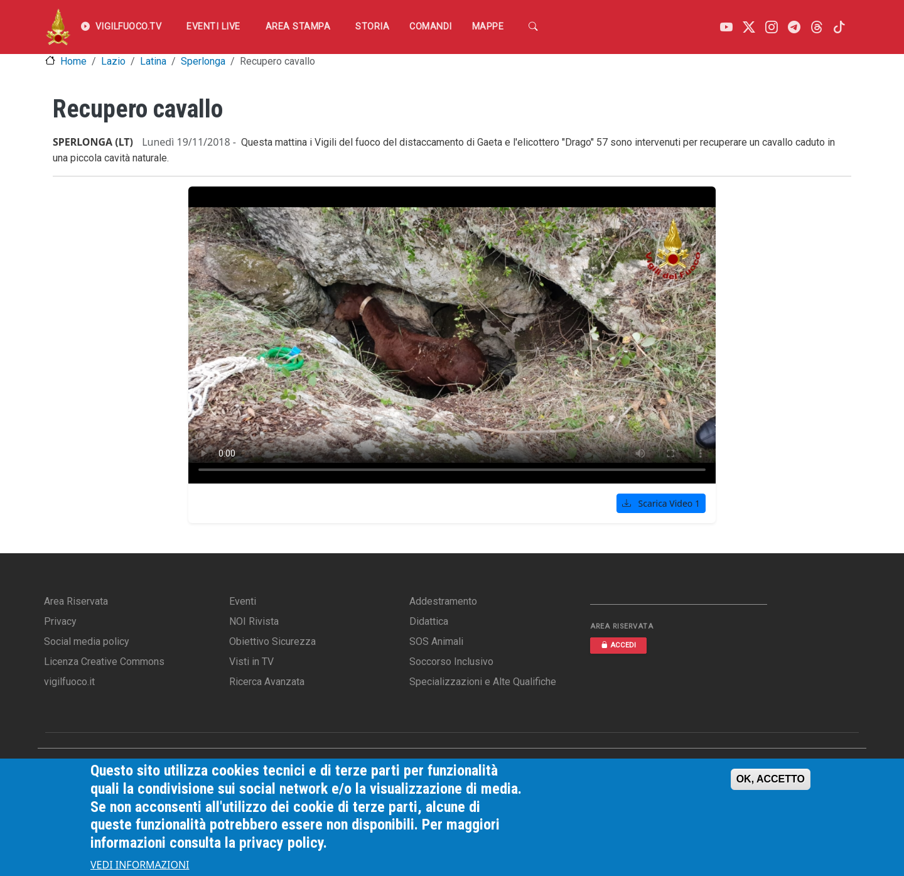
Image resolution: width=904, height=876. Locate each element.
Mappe (488, 26)
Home (73, 61)
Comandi (430, 26)
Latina (153, 61)
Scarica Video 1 (661, 503)
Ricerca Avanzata (266, 682)
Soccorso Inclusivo (451, 662)
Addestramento (443, 601)
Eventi (242, 601)
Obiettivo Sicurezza (272, 641)
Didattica (428, 621)
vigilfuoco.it (69, 682)
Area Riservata (76, 601)
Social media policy (86, 641)
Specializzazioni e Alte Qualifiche (482, 682)
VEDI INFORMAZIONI (140, 865)
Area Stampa (298, 26)
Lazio (113, 61)
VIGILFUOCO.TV (121, 27)
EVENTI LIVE (213, 26)
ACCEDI (618, 645)
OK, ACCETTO (770, 779)
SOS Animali (436, 641)
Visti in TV (251, 662)
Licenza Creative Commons (104, 662)
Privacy (60, 621)
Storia (372, 26)
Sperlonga (203, 61)
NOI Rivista (254, 621)
